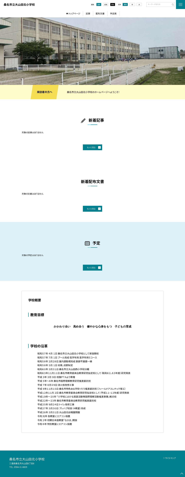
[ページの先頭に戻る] (182, 474)
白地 (105, 4)
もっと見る (91, 147)
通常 (98, 4)
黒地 (112, 4)
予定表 (113, 13)
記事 (88, 13)
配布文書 (100, 13)
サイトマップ (170, 458)
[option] (92, 51)
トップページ (74, 13)
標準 (125, 4)
